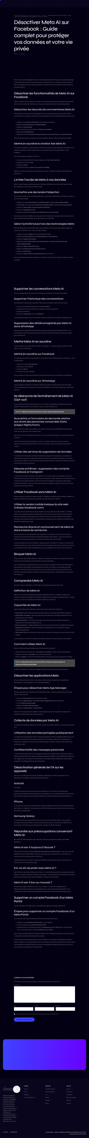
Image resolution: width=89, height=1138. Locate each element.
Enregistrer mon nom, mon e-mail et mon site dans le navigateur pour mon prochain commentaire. (37, 1014)
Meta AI (16, 53)
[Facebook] (70, 3)
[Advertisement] (44, 67)
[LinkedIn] (73, 3)
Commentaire (17, 985)
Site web (57, 1006)
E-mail (36, 1006)
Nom (15, 1006)
